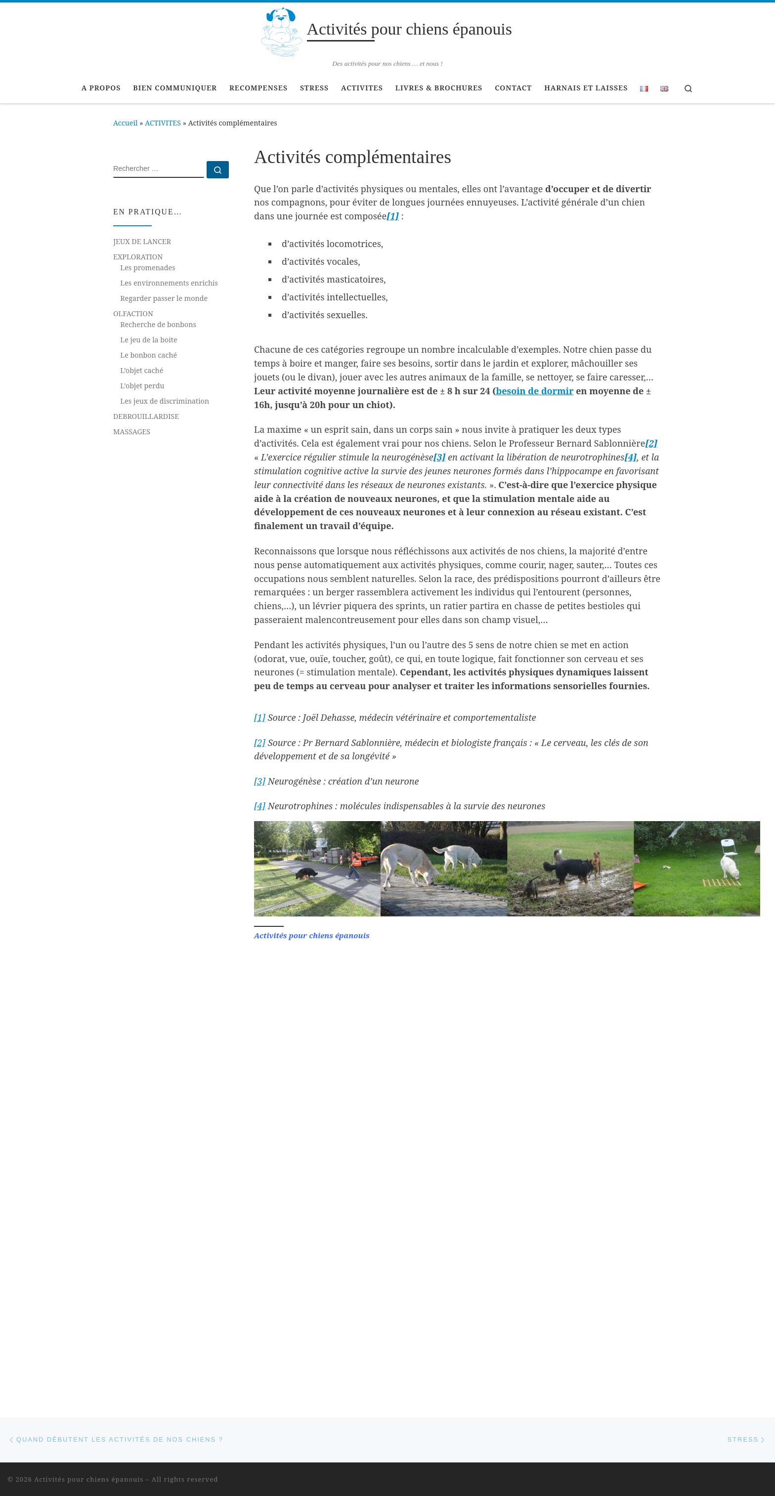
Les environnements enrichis (169, 283)
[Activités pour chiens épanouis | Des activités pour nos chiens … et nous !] (281, 30)
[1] (393, 216)
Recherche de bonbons (158, 324)
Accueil (125, 122)
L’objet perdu (142, 385)
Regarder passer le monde (164, 298)
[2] (651, 443)
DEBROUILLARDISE (146, 416)
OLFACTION (133, 313)
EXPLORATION (138, 256)
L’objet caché (141, 370)
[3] (259, 781)
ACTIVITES (163, 122)
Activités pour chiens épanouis (88, 1068)
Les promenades (147, 267)
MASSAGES (131, 431)
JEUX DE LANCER (142, 241)
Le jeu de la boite (148, 339)
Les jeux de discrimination (164, 401)
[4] (259, 806)
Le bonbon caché (148, 355)
